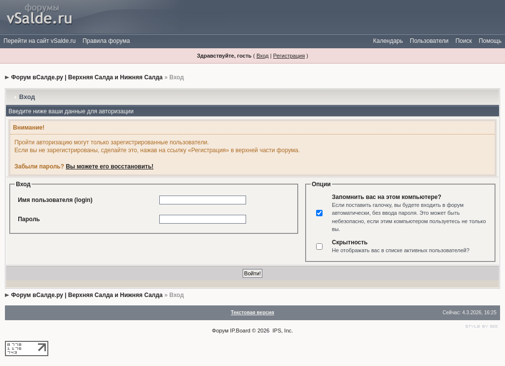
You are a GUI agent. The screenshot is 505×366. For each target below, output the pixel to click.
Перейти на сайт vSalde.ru (39, 40)
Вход (262, 56)
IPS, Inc (282, 330)
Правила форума (106, 40)
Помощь (490, 40)
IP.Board (240, 330)
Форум (220, 330)
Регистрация (289, 56)
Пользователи (429, 40)
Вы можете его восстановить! (109, 166)
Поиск (463, 40)
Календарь (388, 40)
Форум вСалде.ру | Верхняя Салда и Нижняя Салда (87, 77)
